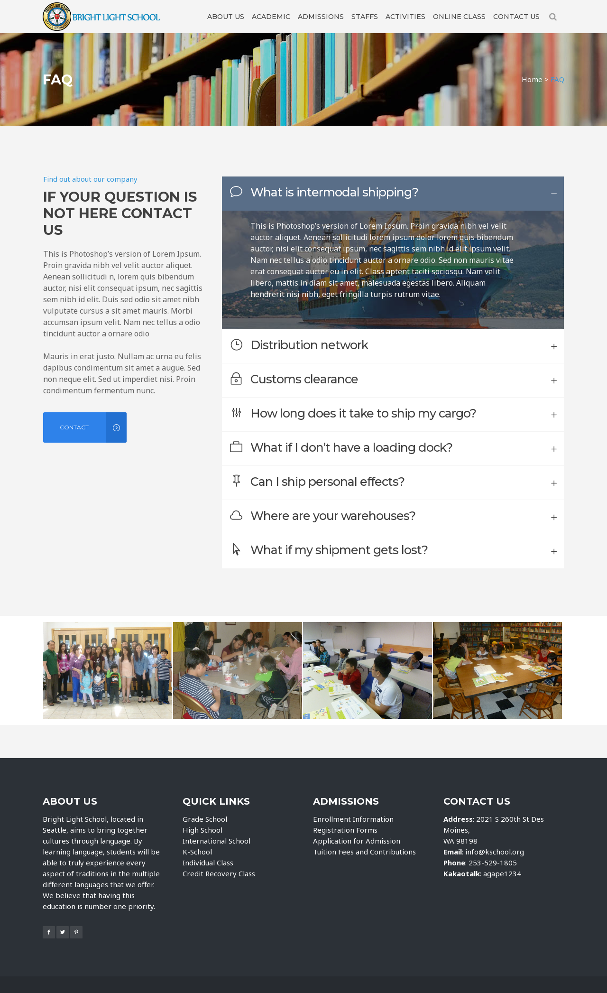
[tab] (393, 193)
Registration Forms (345, 830)
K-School (197, 851)
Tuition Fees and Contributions (364, 851)
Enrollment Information (353, 819)
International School (216, 840)
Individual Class (208, 862)
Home (532, 79)
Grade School (205, 819)
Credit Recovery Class (219, 873)
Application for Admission (356, 840)
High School (202, 830)
